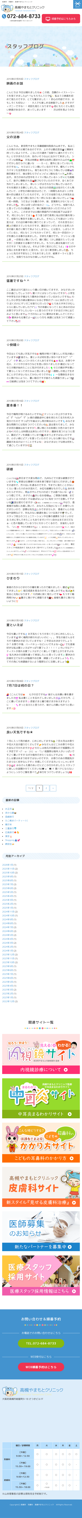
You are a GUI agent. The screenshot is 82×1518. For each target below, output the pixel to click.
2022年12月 (8, 1001)
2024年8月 (7, 923)
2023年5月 (7, 981)
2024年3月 (7, 942)
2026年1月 (7, 864)
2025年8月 (7, 880)
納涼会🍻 (9, 844)
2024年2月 (7, 946)
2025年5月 (7, 892)
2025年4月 (7, 896)
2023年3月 (7, 989)
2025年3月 (7, 899)
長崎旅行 (9, 816)
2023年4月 (7, 985)
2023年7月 (7, 974)
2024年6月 (7, 931)
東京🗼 (8, 836)
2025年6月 (7, 888)
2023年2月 (7, 993)
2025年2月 (7, 903)
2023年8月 (7, 970)
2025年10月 (8, 872)
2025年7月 (7, 884)
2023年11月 (8, 958)
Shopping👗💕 (12, 840)
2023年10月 (8, 962)
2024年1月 (7, 950)
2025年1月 (7, 907)
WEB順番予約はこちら (41, 1367)
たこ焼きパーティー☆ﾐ (16, 820)
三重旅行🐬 (11, 828)
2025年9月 (7, 876)
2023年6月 (7, 977)
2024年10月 (8, 915)
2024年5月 (7, 935)
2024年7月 (7, 927)
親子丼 (8, 824)
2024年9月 (7, 919)
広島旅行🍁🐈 (12, 832)
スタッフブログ (31, 78)
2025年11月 (8, 868)
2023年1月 (7, 997)
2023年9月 (7, 966)
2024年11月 (8, 911)
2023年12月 (8, 954)
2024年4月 (7, 938)
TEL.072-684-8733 (41, 1343)
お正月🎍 (9, 808)
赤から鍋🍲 (11, 812)
